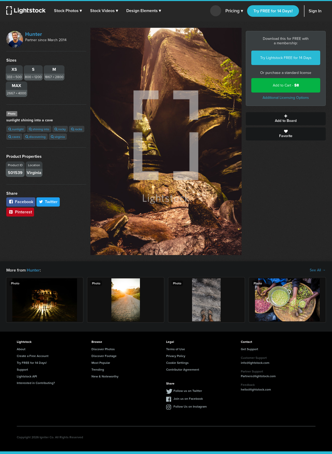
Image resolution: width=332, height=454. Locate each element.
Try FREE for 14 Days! (273, 11)
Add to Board (285, 118)
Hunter (33, 34)
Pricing (234, 11)
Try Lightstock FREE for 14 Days (286, 58)
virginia (58, 136)
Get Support (249, 349)
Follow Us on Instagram (190, 406)
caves (14, 136)
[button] (68, 10)
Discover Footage (104, 356)
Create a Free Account (32, 356)
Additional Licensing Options (286, 97)
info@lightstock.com (255, 362)
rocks (76, 129)
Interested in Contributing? (36, 383)
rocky (60, 129)
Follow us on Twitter (187, 390)
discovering (35, 136)
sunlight (16, 129)
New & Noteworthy (104, 376)
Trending (97, 369)
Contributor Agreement (182, 369)
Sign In (315, 11)
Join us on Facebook (188, 398)
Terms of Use (175, 349)
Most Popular (100, 362)
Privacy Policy (175, 356)
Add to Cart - (286, 85)
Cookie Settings (177, 362)
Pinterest (20, 212)
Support (22, 369)
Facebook (20, 202)
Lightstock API (27, 376)
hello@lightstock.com (256, 389)
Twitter (48, 202)
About (21, 349)
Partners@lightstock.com (258, 376)
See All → (318, 270)
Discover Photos (103, 349)
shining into (39, 129)
